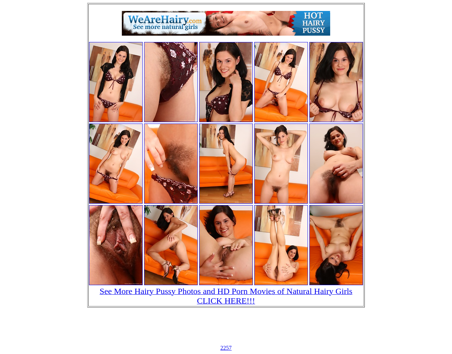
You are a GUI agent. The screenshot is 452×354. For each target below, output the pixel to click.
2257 (226, 348)
